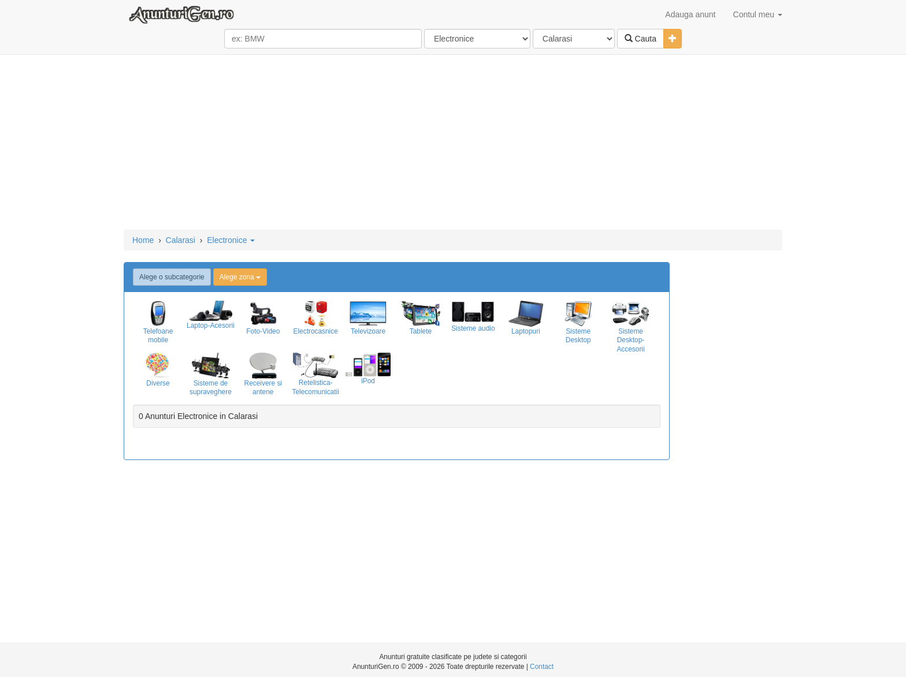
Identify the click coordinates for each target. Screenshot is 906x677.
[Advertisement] (453, 143)
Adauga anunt (690, 14)
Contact (542, 667)
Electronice (231, 240)
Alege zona (240, 277)
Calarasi (180, 240)
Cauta (640, 38)
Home (143, 240)
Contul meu (757, 14)
